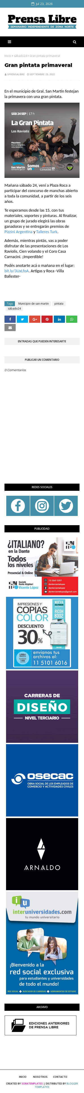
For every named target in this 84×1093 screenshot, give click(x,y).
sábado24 (20, 56)
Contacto (60, 1076)
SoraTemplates (32, 1083)
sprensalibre (16, 74)
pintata (58, 303)
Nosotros (40, 1076)
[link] (18, 231)
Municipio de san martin (33, 303)
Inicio (7, 56)
